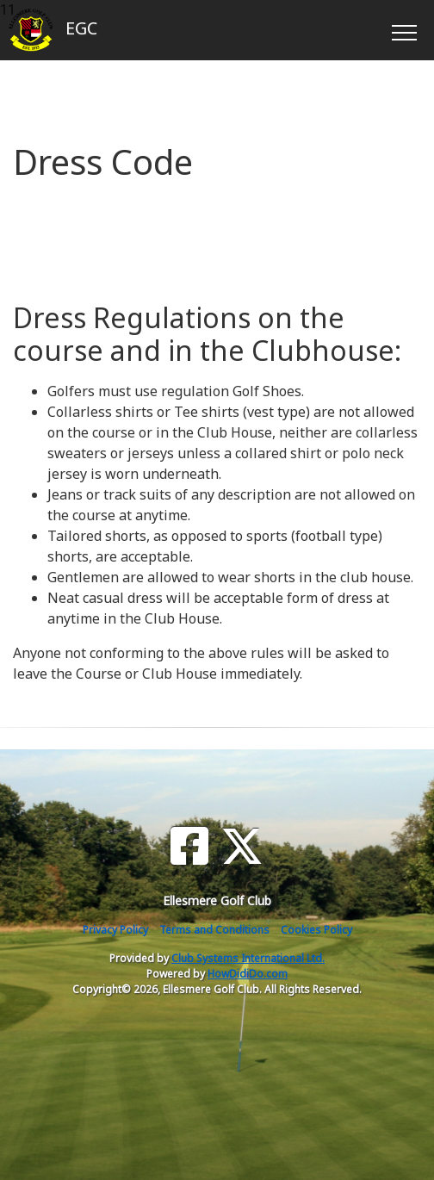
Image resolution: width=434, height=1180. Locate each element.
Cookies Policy (316, 929)
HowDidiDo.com (248, 973)
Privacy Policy (115, 929)
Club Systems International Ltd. (248, 958)
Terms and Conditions (214, 929)
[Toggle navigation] (403, 30)
